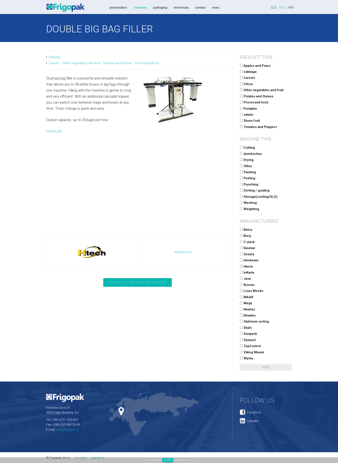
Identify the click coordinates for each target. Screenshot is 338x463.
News (215, 7)
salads (246, 115)
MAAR (246, 297)
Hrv (291, 7)
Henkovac (249, 260)
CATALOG (54, 131)
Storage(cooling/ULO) (258, 197)
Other (246, 166)
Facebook (254, 412)
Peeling (247, 178)
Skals (246, 328)
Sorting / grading (254, 190)
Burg (245, 236)
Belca (246, 230)
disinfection (251, 154)
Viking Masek (252, 352)
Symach (248, 340)
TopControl (250, 346)
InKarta (247, 272)
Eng (282, 7)
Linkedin (252, 421)
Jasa (245, 279)
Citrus (246, 84)
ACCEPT (168, 460)
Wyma (246, 358)
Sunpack (248, 334)
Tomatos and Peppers (258, 127)
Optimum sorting (254, 321)
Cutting (247, 148)
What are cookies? (184, 460)
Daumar (247, 248)
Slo (273, 7)
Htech (246, 266)
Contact (200, 7)
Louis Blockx (251, 291)
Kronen (247, 285)
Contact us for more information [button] (137, 282)
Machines (140, 7)
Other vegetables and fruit (81, 63)
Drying (247, 160)
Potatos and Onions (117, 63)
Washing (248, 203)
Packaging (160, 7)
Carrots (54, 63)
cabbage (248, 72)
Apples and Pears (255, 66)
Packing (54, 57)
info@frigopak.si (67, 429)
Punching (249, 184)
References (181, 7)
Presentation (118, 7)
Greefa (247, 254)
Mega (246, 303)
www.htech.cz (183, 252)
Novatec (248, 315)
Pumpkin (248, 109)
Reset (266, 367)
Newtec (247, 309)
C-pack (247, 242)
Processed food (147, 63)
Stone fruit (250, 121)
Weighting (249, 209)
